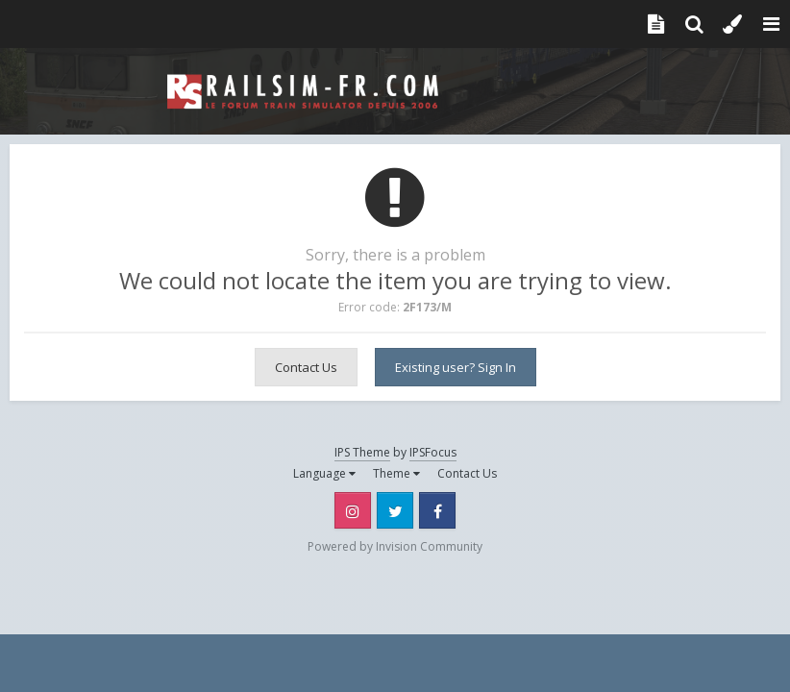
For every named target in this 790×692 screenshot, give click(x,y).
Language (324, 473)
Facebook (437, 510)
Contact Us (306, 367)
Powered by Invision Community (395, 546)
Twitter (395, 510)
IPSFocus (433, 452)
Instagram (352, 510)
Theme (396, 473)
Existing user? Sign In (455, 367)
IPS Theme (362, 452)
